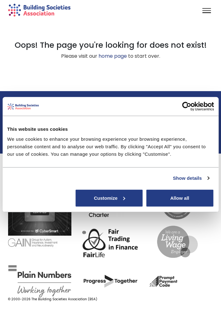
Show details (187, 178)
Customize (109, 197)
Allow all (179, 197)
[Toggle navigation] (206, 11)
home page (112, 56)
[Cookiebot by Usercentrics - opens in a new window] (186, 106)
